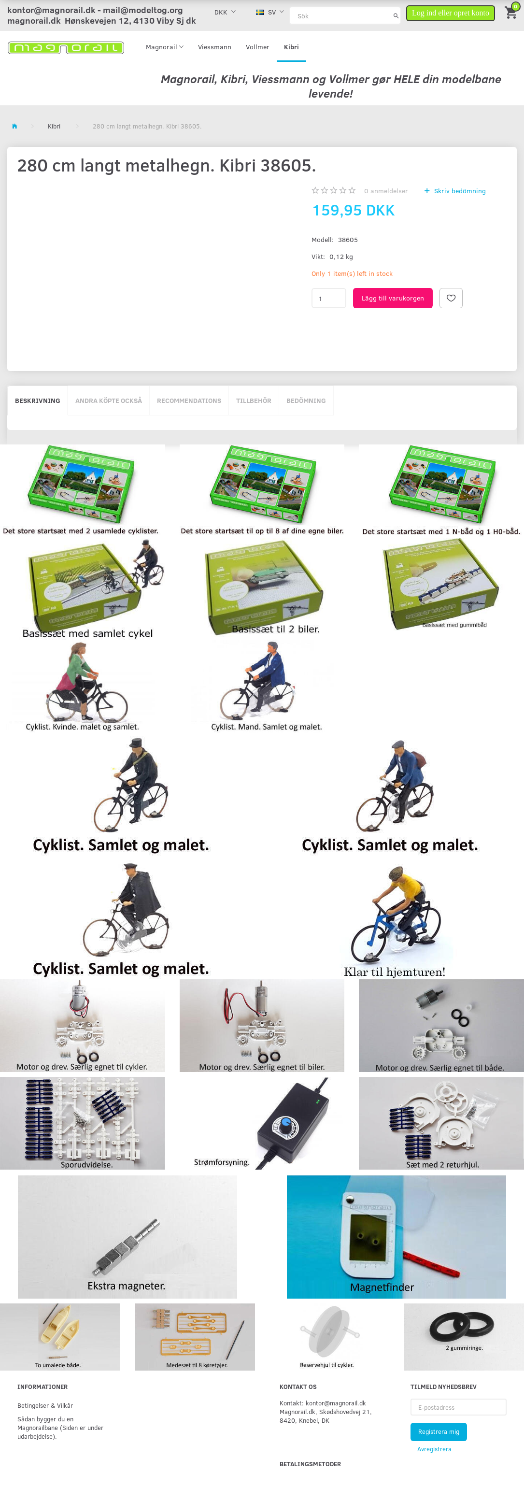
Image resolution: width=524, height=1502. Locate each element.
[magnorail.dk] (66, 47)
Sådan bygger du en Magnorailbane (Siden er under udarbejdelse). (60, 1427)
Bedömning (306, 400)
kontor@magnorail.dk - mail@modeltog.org (95, 9)
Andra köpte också (108, 400)
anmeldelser (386, 190)
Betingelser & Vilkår (45, 1405)
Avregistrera (434, 1449)
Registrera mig (438, 1431)
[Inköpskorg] (512, 12)
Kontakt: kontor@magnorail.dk (323, 1403)
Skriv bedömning (459, 190)
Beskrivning (37, 400)
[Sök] (396, 15)
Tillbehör (253, 400)
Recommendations (189, 400)
